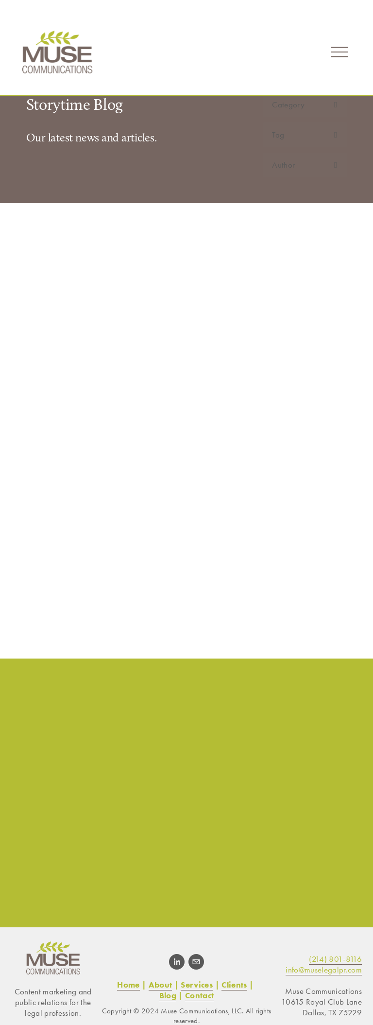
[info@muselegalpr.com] (196, 962)
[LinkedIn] (177, 962)
